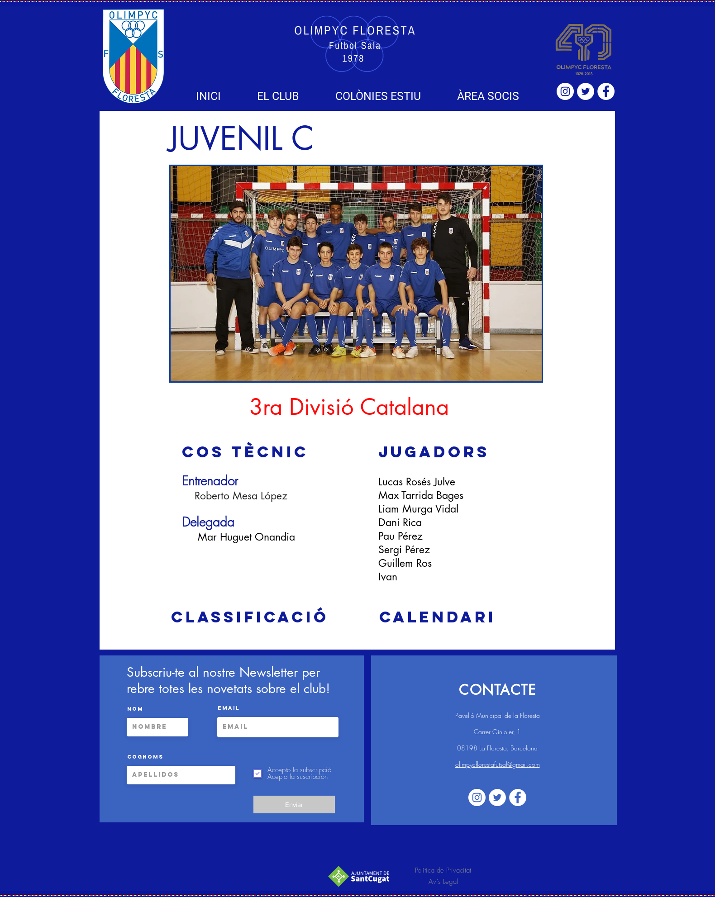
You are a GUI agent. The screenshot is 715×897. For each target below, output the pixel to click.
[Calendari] (437, 617)
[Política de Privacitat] (443, 870)
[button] (278, 96)
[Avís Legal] (443, 882)
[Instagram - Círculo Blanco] (565, 91)
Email (229, 708)
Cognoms (145, 757)
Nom (135, 709)
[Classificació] (249, 617)
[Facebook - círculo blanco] (606, 91)
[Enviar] (294, 804)
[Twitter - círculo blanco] (585, 91)
